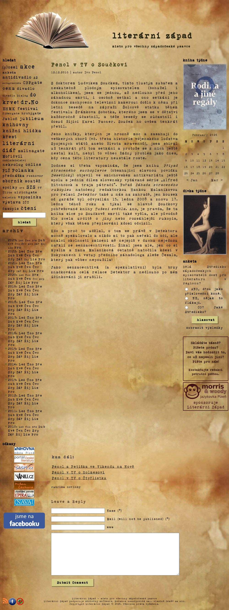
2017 (12, 317)
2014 (12, 364)
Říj (19, 282)
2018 (12, 302)
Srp (11, 259)
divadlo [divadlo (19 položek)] (26, 88)
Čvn (28, 255)
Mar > (217, 180)
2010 (12, 426)
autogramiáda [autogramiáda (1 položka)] (12, 83)
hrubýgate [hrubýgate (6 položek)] (31, 113)
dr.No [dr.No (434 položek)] (30, 101)
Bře (38, 251)
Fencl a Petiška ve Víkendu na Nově (93, 466)
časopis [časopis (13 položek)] (11, 208)
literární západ (152, 35)
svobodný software (98, 601)
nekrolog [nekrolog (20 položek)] (13, 164)
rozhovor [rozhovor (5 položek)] (35, 176)
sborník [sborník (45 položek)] (13, 180)
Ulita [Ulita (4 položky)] (7, 192)
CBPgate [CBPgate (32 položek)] (32, 82)
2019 (12, 286)
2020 (12, 274)
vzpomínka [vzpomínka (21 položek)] (30, 196)
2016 (12, 333)
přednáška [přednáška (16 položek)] (14, 175)
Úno (30, 251)
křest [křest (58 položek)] (10, 136)
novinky (74, 487)
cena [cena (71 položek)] (9, 88)
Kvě (19, 255)
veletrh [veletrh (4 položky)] (9, 197)
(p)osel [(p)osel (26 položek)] (10, 66)
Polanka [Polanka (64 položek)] (23, 170)
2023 (12, 240)
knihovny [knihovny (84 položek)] (16, 124)
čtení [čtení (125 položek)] (29, 208)
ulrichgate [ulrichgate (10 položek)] (25, 192)
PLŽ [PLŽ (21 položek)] (6, 170)
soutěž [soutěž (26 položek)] (33, 180)
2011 (12, 411)
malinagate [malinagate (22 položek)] (31, 150)
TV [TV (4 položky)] (40, 187)
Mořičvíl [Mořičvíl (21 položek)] (13, 156)
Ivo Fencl (93, 72)
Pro (17, 247)
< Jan (192, 180)
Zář (19, 259)
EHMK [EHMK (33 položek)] (9, 108)
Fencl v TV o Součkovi (89, 64)
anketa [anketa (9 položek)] (9, 72)
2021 (12, 263)
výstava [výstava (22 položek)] (12, 202)
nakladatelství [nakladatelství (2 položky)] (14, 160)
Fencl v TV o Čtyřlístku (79, 478)
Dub (41, 240)
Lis (33, 259)
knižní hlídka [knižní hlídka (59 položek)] (22, 130)
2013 (12, 380)
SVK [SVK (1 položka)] (22, 187)
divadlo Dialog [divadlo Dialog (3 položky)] (15, 95)
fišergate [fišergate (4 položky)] (11, 113)
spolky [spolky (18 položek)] (10, 187)
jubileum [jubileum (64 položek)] (32, 118)
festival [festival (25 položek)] (27, 108)
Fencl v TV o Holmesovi (78, 472)
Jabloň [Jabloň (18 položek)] (10, 118)
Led (22, 251)
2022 (12, 251)
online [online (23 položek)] (33, 164)
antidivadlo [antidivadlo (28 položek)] (17, 76)
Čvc (36, 255)
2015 (12, 348)
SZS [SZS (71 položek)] (31, 187)
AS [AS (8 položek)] (35, 77)
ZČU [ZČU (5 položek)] (26, 202)
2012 (12, 395)
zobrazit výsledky (204, 327)
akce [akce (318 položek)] (27, 66)
